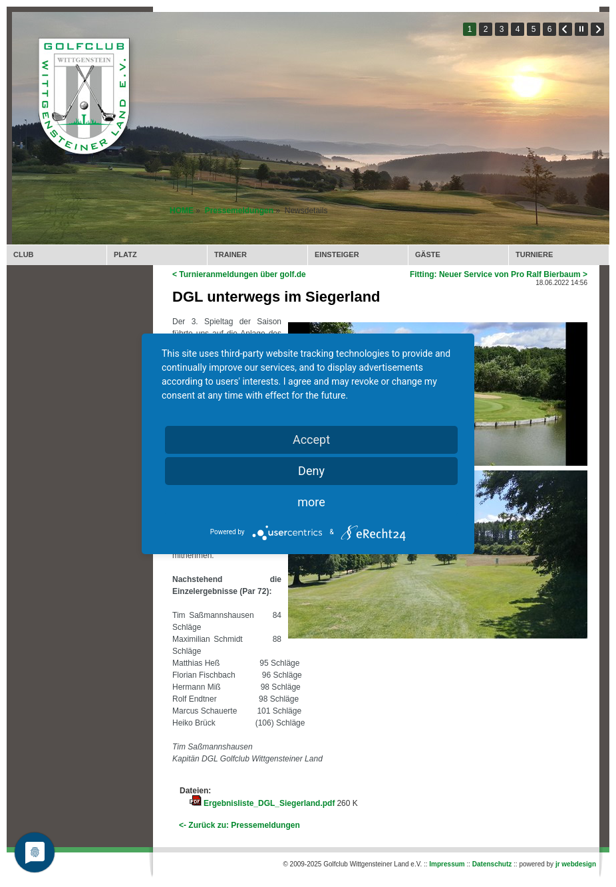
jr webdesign (575, 864)
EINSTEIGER (337, 254)
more (311, 502)
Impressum (446, 864)
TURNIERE (534, 254)
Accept (311, 439)
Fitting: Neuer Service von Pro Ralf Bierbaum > (498, 274)
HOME (182, 210)
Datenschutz (492, 864)
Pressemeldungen (239, 210)
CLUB (23, 254)
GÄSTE (427, 254)
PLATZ (125, 254)
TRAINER (230, 254)
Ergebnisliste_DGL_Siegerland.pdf (269, 803)
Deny (311, 471)
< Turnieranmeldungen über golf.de (239, 274)
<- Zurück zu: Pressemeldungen (239, 825)
